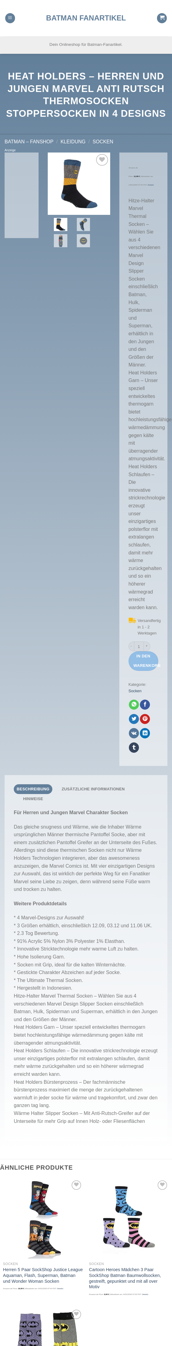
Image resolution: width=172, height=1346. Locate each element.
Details (150, 185)
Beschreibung (33, 789)
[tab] (33, 789)
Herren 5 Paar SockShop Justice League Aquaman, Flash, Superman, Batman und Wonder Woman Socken (43, 1275)
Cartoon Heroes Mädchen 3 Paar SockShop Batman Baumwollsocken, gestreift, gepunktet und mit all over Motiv (125, 1278)
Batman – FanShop (29, 141)
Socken (102, 141)
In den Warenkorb (145, 661)
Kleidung (73, 141)
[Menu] (10, 12)
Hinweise (33, 798)
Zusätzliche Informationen (93, 789)
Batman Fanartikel (86, 12)
